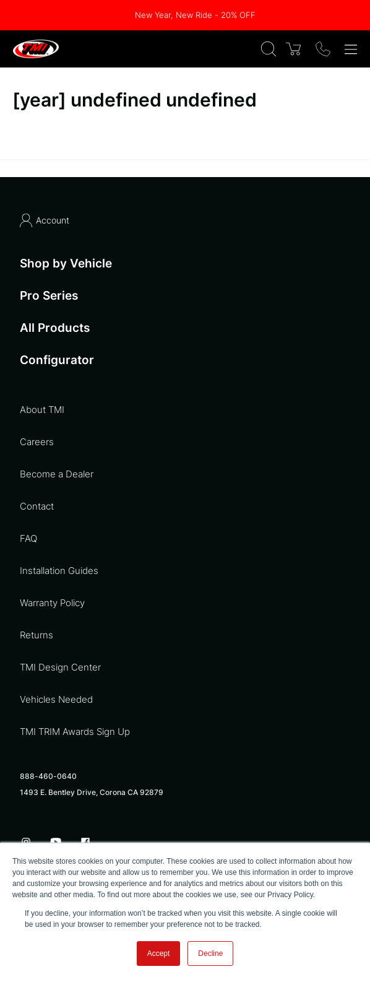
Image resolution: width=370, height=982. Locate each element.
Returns (36, 635)
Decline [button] (210, 953)
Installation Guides (59, 570)
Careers (37, 442)
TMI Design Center (60, 667)
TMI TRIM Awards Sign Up (75, 731)
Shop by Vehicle (66, 263)
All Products (55, 328)
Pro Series (49, 296)
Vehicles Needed (56, 699)
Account (44, 220)
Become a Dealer (56, 474)
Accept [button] (158, 953)
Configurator (57, 360)
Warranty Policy (52, 603)
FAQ (28, 538)
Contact (37, 506)
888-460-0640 (48, 776)
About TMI (42, 409)
